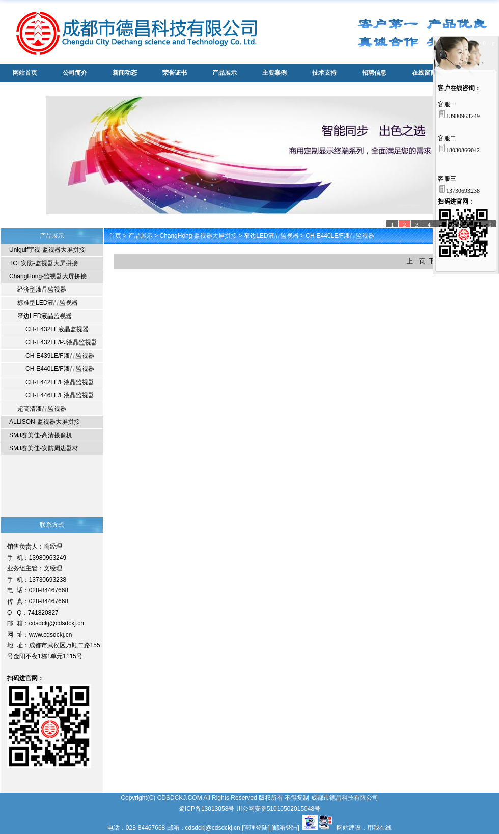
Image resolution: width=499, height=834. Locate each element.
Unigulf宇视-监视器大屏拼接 (47, 249)
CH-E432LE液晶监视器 (57, 329)
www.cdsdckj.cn (50, 634)
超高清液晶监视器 (41, 408)
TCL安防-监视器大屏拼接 (43, 263)
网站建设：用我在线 (364, 827)
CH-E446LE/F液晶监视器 (59, 395)
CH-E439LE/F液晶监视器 (59, 355)
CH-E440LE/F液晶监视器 (59, 368)
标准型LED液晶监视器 (47, 302)
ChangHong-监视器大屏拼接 (48, 276)
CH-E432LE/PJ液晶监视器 (61, 342)
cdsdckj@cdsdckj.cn (56, 623)
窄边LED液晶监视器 (44, 316)
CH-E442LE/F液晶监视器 (59, 382)
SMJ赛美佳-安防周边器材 (43, 448)
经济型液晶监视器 (41, 289)
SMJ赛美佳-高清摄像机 (40, 435)
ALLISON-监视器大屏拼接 (44, 421)
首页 (115, 235)
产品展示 (140, 235)
